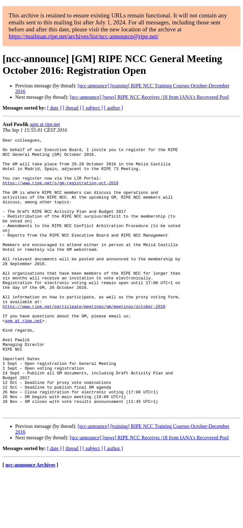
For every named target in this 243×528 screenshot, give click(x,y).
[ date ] (54, 108)
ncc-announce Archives (30, 520)
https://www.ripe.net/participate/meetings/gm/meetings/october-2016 (84, 340)
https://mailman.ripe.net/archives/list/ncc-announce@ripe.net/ (84, 36)
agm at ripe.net (45, 124)
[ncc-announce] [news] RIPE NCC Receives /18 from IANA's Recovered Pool (149, 97)
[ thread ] (72, 108)
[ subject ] (93, 108)
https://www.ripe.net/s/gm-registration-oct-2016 (61, 192)
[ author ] (113, 108)
